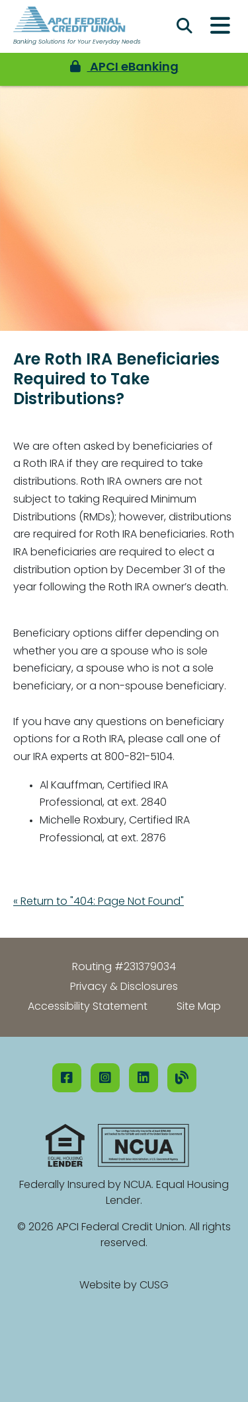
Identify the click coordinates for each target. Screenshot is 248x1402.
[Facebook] (66, 1077)
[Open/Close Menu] (220, 26)
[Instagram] (105, 1077)
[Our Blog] (181, 1077)
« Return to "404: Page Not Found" (98, 902)
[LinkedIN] (143, 1077)
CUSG (154, 1285)
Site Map (199, 1007)
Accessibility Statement (87, 1007)
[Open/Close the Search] (184, 26)
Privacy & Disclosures (124, 987)
